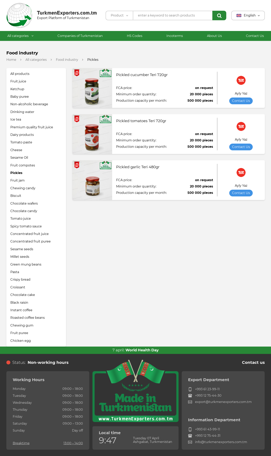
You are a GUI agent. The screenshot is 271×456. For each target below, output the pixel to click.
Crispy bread (20, 279)
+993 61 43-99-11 (204, 429)
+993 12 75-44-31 (204, 436)
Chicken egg (20, 341)
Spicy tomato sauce (26, 226)
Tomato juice (20, 218)
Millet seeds (19, 257)
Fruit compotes (22, 165)
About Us (214, 36)
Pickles (16, 173)
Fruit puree (19, 333)
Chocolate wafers (24, 203)
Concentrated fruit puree (30, 241)
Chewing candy (22, 188)
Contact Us (255, 36)
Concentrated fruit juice (29, 234)
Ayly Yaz (241, 93)
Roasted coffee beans (27, 318)
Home (11, 60)
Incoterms (174, 36)
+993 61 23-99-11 (204, 389)
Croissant (17, 287)
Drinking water (22, 112)
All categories (20, 36)
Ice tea (15, 119)
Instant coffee (21, 310)
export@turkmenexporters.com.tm (220, 402)
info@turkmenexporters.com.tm (217, 442)
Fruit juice (18, 81)
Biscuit (15, 196)
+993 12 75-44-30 (204, 396)
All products (19, 74)
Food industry (67, 60)
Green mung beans (25, 264)
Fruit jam (17, 180)
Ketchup (17, 89)
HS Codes (134, 36)
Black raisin (19, 302)
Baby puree (19, 97)
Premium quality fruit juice (31, 127)
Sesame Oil (19, 157)
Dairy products (22, 135)
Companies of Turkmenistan (80, 36)
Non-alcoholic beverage (29, 104)
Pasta (14, 272)
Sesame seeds (21, 249)
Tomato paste (21, 142)
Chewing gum (21, 325)
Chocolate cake (22, 295)
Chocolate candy (23, 211)
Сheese (16, 150)
